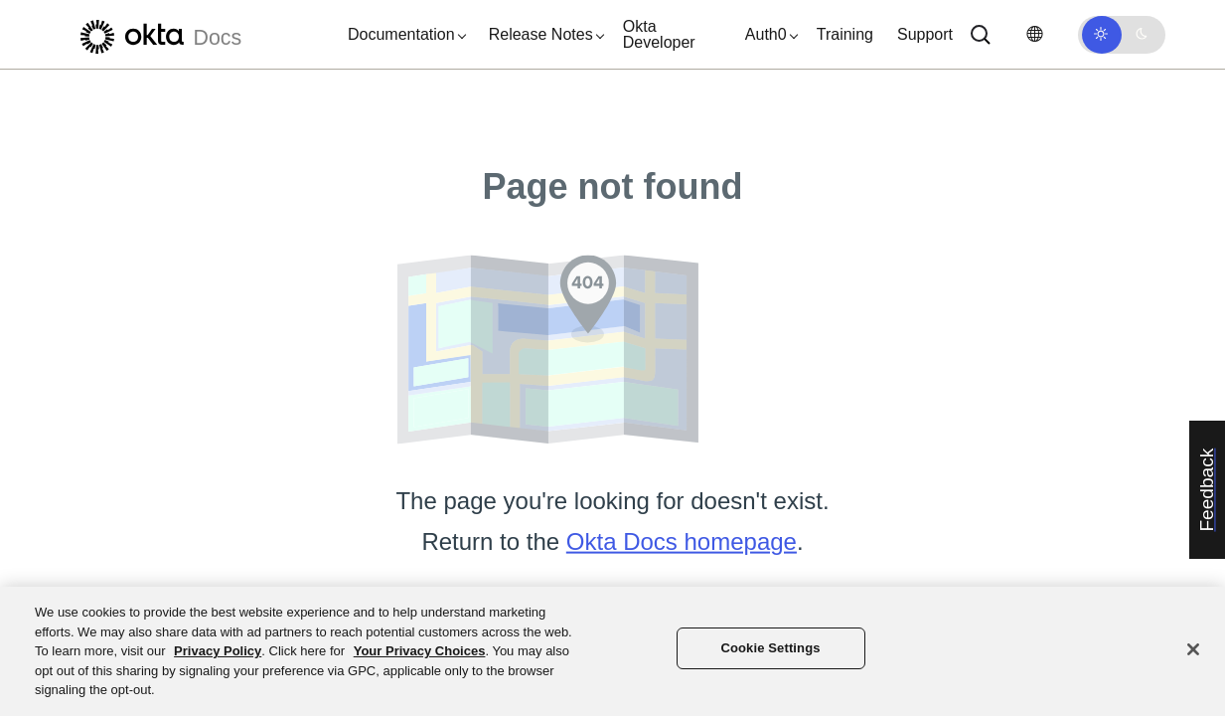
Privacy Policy (217, 650)
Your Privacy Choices (420, 650)
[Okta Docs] (158, 34)
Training (845, 34)
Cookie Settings (770, 647)
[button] (402, 35)
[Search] (980, 35)
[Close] (1193, 649)
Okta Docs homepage (681, 541)
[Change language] (1034, 34)
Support (925, 34)
